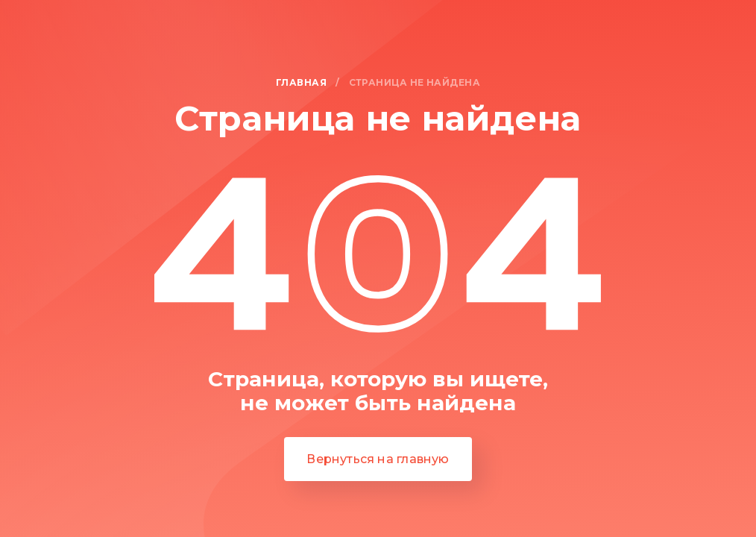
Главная (301, 83)
